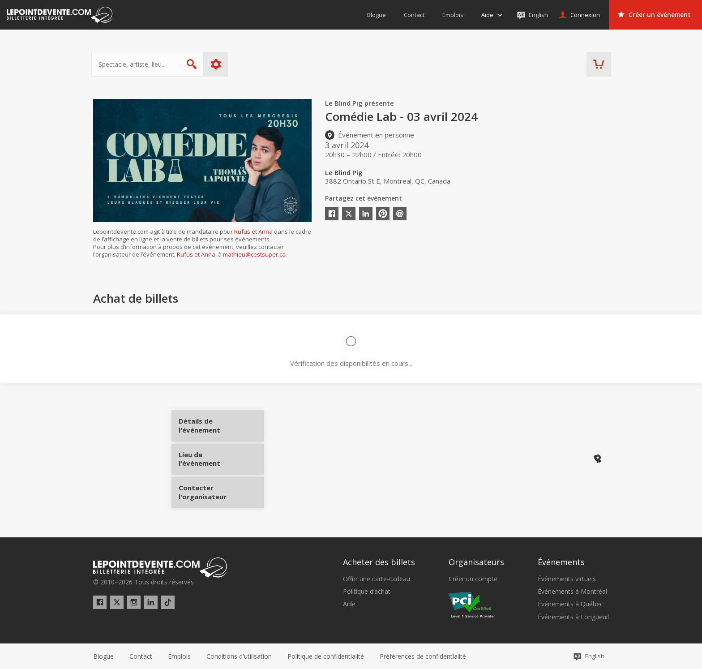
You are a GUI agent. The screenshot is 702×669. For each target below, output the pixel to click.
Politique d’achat (366, 591)
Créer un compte (473, 579)
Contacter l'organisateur (213, 488)
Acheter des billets (379, 561)
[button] (423, 656)
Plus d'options (217, 64)
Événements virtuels (567, 579)
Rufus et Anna (253, 231)
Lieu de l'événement (213, 458)
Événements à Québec (570, 604)
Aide (349, 604)
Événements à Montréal (572, 591)
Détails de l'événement (213, 428)
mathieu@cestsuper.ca (254, 254)
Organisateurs (476, 561)
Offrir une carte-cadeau (376, 579)
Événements (561, 561)
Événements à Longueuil (573, 617)
